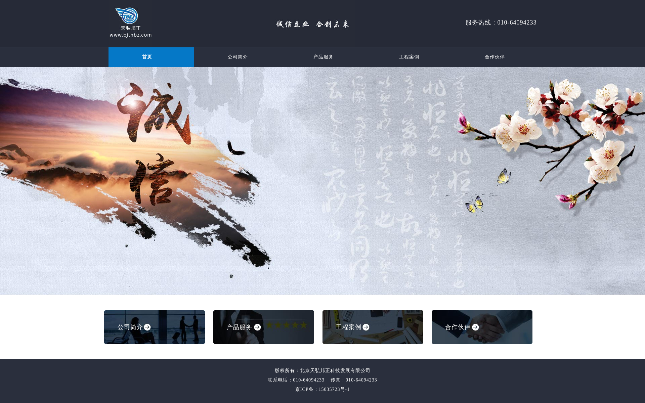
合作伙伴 (495, 56)
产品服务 (323, 56)
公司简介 (238, 56)
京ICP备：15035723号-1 (322, 389)
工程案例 (409, 56)
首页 (147, 56)
